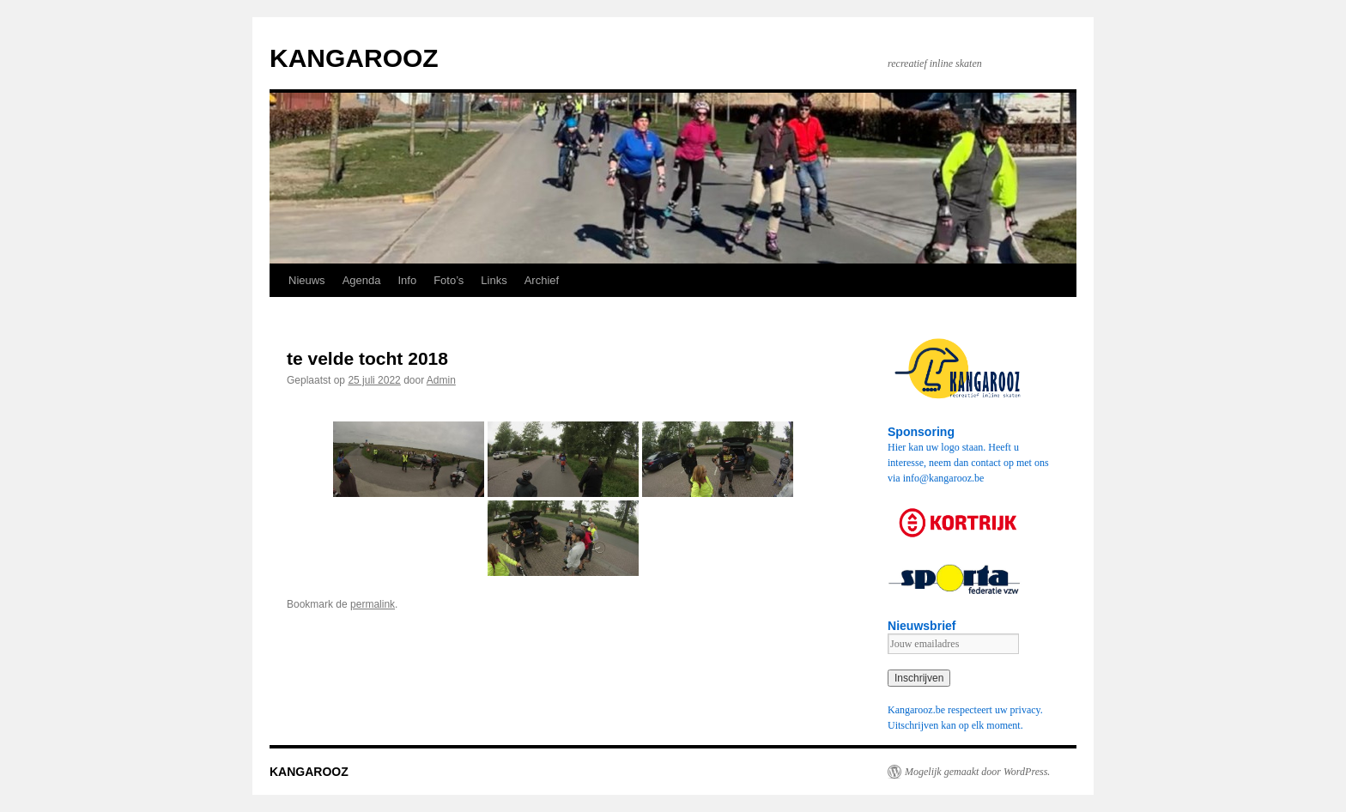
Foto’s (449, 280)
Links (493, 280)
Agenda (362, 280)
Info (406, 280)
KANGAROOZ (354, 58)
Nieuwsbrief (922, 626)
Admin (441, 380)
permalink (372, 604)
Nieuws (306, 280)
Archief (541, 280)
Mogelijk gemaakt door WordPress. (977, 772)
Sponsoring (921, 432)
